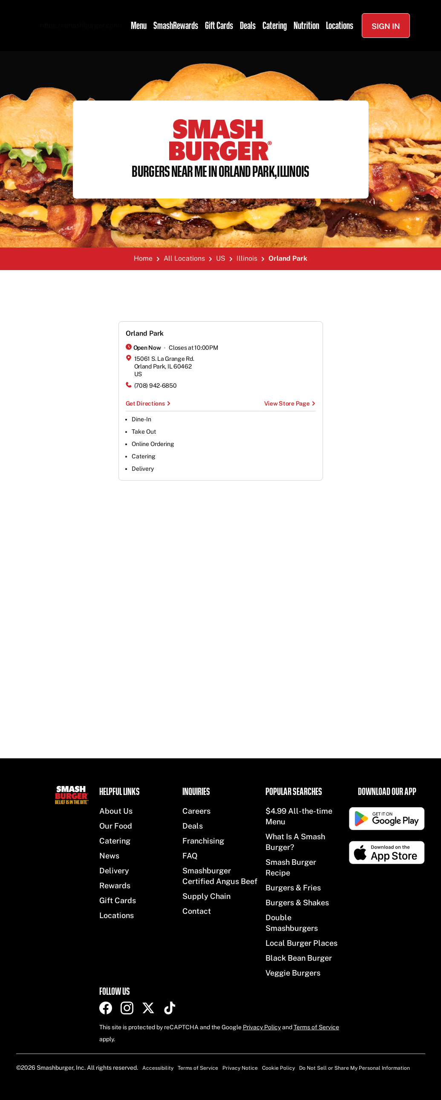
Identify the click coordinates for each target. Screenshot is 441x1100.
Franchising (203, 840)
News (109, 855)
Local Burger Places (301, 943)
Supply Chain (206, 896)
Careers (196, 810)
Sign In (386, 26)
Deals (248, 26)
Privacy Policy (262, 1027)
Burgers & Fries (293, 887)
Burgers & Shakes (297, 902)
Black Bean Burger (298, 957)
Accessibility (157, 1068)
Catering (274, 26)
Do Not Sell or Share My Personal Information (354, 1068)
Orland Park (145, 333)
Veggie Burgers (292, 972)
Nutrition (306, 26)
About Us (116, 810)
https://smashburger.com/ (81, 25)
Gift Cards (219, 26)
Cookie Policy (278, 1068)
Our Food (115, 825)
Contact (196, 911)
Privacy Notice (240, 1068)
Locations (339, 26)
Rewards (114, 885)
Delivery (114, 870)
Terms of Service (316, 1027)
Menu (139, 26)
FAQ (190, 855)
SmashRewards (175, 26)
